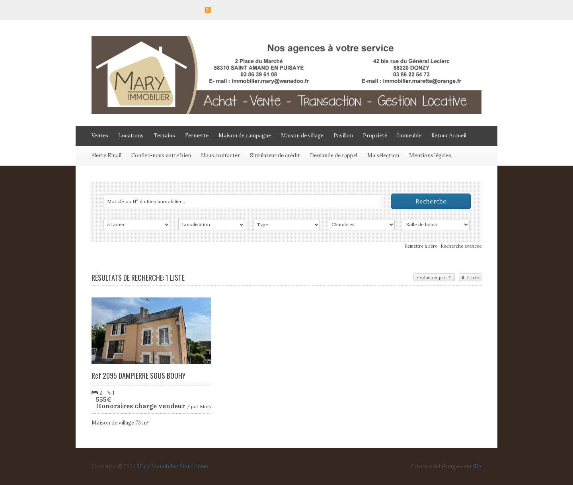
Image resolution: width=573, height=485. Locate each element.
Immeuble (409, 135)
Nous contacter (220, 155)
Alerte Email (106, 155)
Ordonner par (434, 277)
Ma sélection (383, 155)
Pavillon (343, 135)
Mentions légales (430, 155)
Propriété (375, 135)
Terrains (164, 135)
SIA (477, 466)
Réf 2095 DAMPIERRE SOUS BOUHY (138, 375)
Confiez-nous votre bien (161, 155)
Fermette (197, 135)
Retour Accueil (448, 135)
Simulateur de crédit (275, 155)
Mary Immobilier (158, 466)
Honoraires (194, 466)
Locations (131, 135)
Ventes (100, 135)
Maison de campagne (244, 135)
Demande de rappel (333, 155)
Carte (470, 277)
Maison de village (302, 135)
